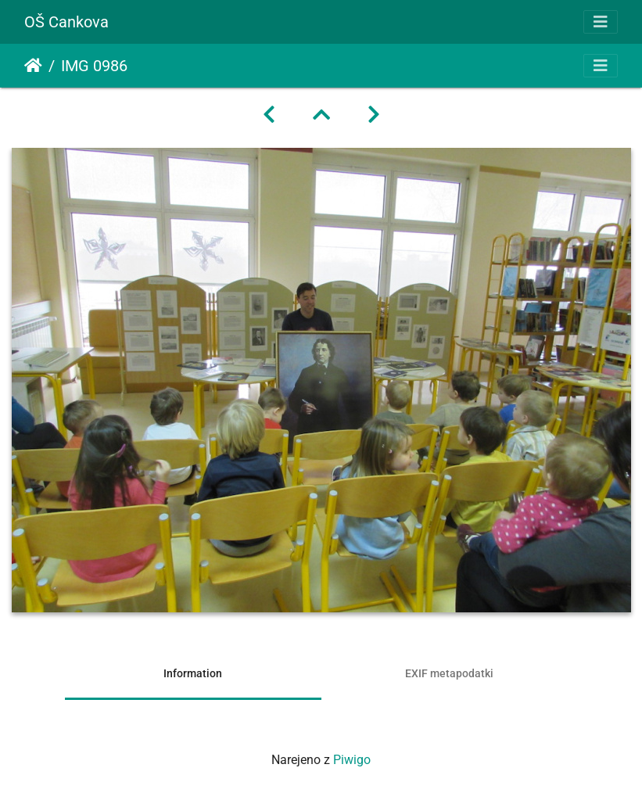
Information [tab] (192, 673)
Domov (33, 65)
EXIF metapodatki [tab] (449, 673)
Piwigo (352, 759)
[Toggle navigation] (600, 22)
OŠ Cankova (66, 22)
